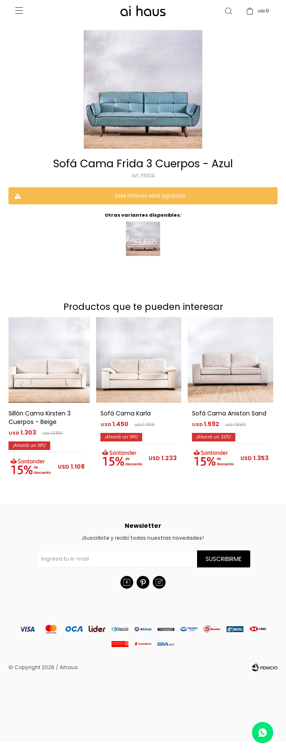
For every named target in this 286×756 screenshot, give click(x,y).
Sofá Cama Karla (125, 427)
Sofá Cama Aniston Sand (229, 427)
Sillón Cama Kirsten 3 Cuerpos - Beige (40, 431)
